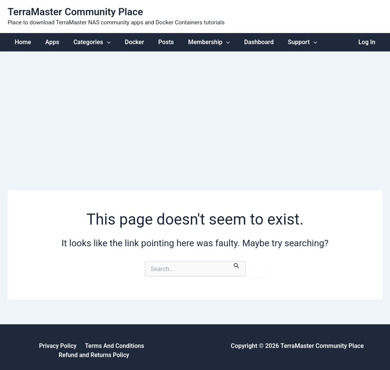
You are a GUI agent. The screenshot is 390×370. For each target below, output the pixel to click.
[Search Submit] (236, 265)
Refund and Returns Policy (148, 345)
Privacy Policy (20, 345)
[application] (102, 42)
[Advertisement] (195, 108)
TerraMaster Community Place (75, 12)
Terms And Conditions (75, 345)
